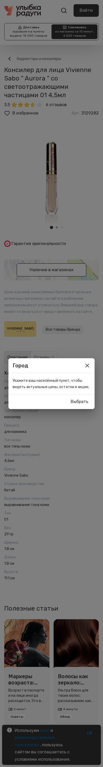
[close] (87, 365)
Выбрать (79, 401)
